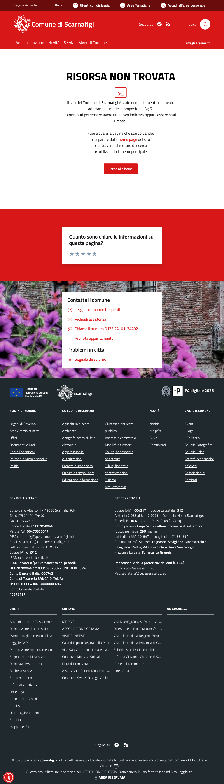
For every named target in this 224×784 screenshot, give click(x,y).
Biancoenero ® (129, 771)
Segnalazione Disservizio (27, 656)
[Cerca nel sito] (205, 24)
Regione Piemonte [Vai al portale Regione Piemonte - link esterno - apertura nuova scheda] (25, 5)
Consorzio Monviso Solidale (82, 656)
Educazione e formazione (80, 479)
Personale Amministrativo (28, 458)
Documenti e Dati (22, 444)
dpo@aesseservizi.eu (139, 568)
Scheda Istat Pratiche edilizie (135, 649)
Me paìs (155, 430)
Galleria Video (194, 451)
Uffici (13, 437)
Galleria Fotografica (199, 444)
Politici (14, 465)
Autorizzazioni (72, 458)
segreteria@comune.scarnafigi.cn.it (44, 541)
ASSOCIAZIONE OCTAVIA (80, 628)
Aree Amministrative (25, 430)
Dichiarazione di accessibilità (30, 628)
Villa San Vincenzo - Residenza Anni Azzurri (93, 649)
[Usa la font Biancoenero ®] (91, 5)
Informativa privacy (24, 684)
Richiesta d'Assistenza (26, 663)
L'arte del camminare (129, 663)
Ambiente (69, 430)
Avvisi (154, 437)
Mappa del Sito (20, 726)
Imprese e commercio (120, 437)
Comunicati (158, 444)
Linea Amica (122, 670)
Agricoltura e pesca (76, 423)
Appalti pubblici (73, 451)
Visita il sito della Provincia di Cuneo (139, 642)
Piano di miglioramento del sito (32, 635)
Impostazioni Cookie (24, 698)
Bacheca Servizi (21, 670)
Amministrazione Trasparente (31, 621)
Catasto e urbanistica (77, 465)
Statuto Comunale (23, 677)
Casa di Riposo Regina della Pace (86, 642)
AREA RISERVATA (109, 777)
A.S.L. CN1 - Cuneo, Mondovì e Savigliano (92, 670)
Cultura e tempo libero (78, 472)
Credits (15, 705)
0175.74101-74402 (30, 515)
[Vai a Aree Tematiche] (135, 5)
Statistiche (17, 719)
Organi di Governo (23, 423)
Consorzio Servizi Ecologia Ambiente (88, 677)
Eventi (189, 423)
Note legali (17, 691)
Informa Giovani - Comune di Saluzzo (140, 656)
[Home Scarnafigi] (56, 24)
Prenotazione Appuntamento (31, 649)
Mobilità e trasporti (118, 444)
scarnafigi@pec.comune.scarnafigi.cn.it (47, 536)
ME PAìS (68, 621)
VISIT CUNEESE (73, 635)
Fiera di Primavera (75, 663)
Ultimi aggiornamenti (25, 712)
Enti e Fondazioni (22, 451)
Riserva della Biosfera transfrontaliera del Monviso (150, 628)
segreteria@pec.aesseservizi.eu (143, 573)
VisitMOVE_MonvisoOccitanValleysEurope (144, 621)
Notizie (155, 423)
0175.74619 (25, 520)
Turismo (110, 479)
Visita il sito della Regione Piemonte (140, 635)
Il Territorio (192, 437)
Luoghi (189, 430)
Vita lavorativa (115, 486)
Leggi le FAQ (19, 642)
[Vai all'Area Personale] (183, 5)
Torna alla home (121, 168)
